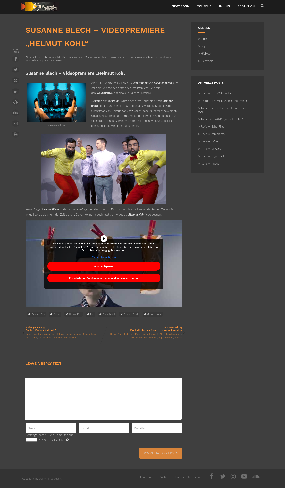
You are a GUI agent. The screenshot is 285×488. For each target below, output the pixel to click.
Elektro (121, 57)
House (130, 57)
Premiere (49, 60)
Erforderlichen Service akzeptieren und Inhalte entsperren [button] (103, 278)
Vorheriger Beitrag (65, 329)
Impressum (146, 477)
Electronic (205, 61)
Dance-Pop (94, 57)
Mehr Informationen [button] (104, 257)
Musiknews (165, 57)
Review (59, 60)
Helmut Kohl (75, 314)
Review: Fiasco (208, 163)
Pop (41, 60)
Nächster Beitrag (143, 329)
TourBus (204, 6)
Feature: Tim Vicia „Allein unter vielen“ (223, 100)
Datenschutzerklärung (188, 477)
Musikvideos (32, 60)
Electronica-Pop (109, 57)
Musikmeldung (150, 57)
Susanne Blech (131, 314)
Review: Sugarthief (211, 156)
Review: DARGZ (209, 141)
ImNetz (138, 57)
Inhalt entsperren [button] (103, 266)
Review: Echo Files (211, 126)
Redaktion (246, 6)
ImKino (224, 6)
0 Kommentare (74, 57)
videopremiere (154, 314)
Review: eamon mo (211, 134)
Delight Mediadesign (51, 478)
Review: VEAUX (209, 148)
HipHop (204, 53)
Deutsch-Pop (38, 314)
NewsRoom (181, 6)
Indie (202, 38)
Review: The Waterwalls (214, 93)
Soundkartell (109, 314)
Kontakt (164, 477)
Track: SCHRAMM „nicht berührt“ (220, 119)
